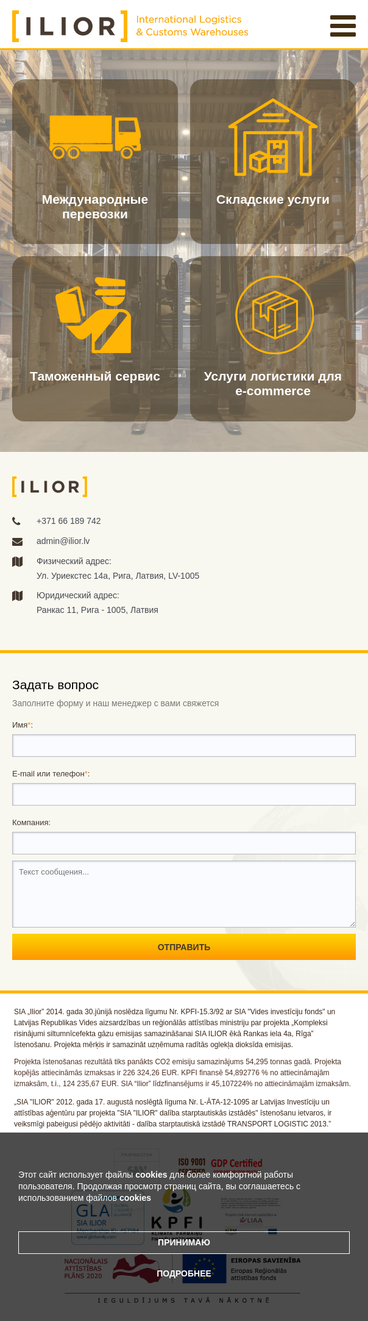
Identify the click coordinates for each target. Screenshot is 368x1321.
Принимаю (184, 1242)
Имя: (22, 724)
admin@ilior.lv (63, 541)
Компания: (31, 822)
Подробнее (184, 1273)
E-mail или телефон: (51, 773)
